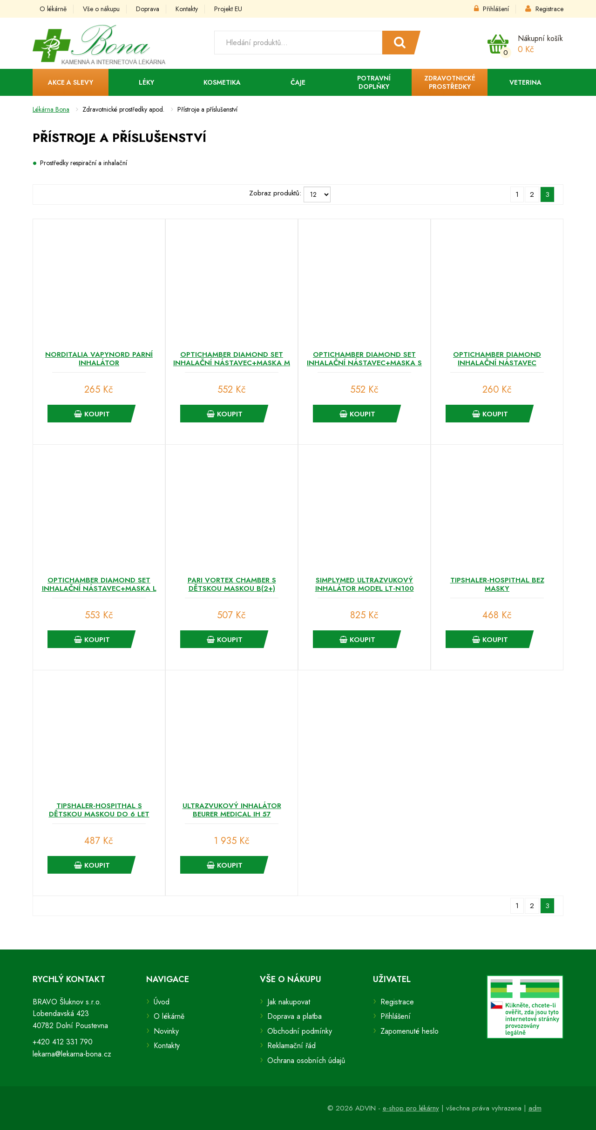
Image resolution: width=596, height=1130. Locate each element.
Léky (146, 82)
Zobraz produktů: (275, 193)
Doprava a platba (294, 1016)
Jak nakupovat (288, 1001)
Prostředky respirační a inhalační (83, 162)
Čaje (298, 82)
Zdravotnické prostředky (449, 82)
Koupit (92, 414)
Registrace (544, 8)
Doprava (147, 8)
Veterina (525, 82)
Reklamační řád (291, 1045)
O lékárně (53, 8)
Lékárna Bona (51, 109)
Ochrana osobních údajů (306, 1060)
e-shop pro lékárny (411, 1108)
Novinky (166, 1031)
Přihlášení (491, 8)
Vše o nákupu (101, 8)
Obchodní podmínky (299, 1031)
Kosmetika (222, 82)
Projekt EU (228, 8)
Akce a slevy (70, 82)
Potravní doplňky (374, 82)
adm (535, 1108)
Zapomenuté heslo (409, 1031)
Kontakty (187, 8)
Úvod (161, 1001)
